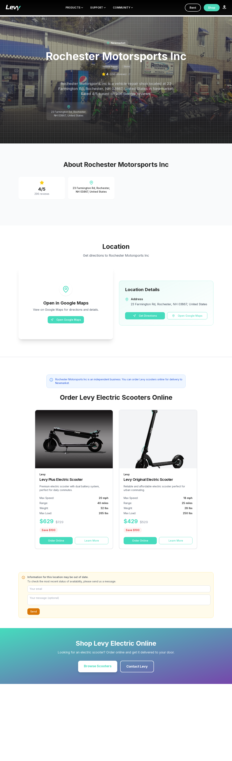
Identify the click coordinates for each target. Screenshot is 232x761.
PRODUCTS (74, 7)
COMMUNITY (123, 7)
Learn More (91, 540)
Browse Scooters (97, 666)
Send (33, 611)
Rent (193, 7)
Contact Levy (137, 666)
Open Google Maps (66, 319)
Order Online (56, 540)
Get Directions (145, 315)
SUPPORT (97, 7)
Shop (211, 7)
